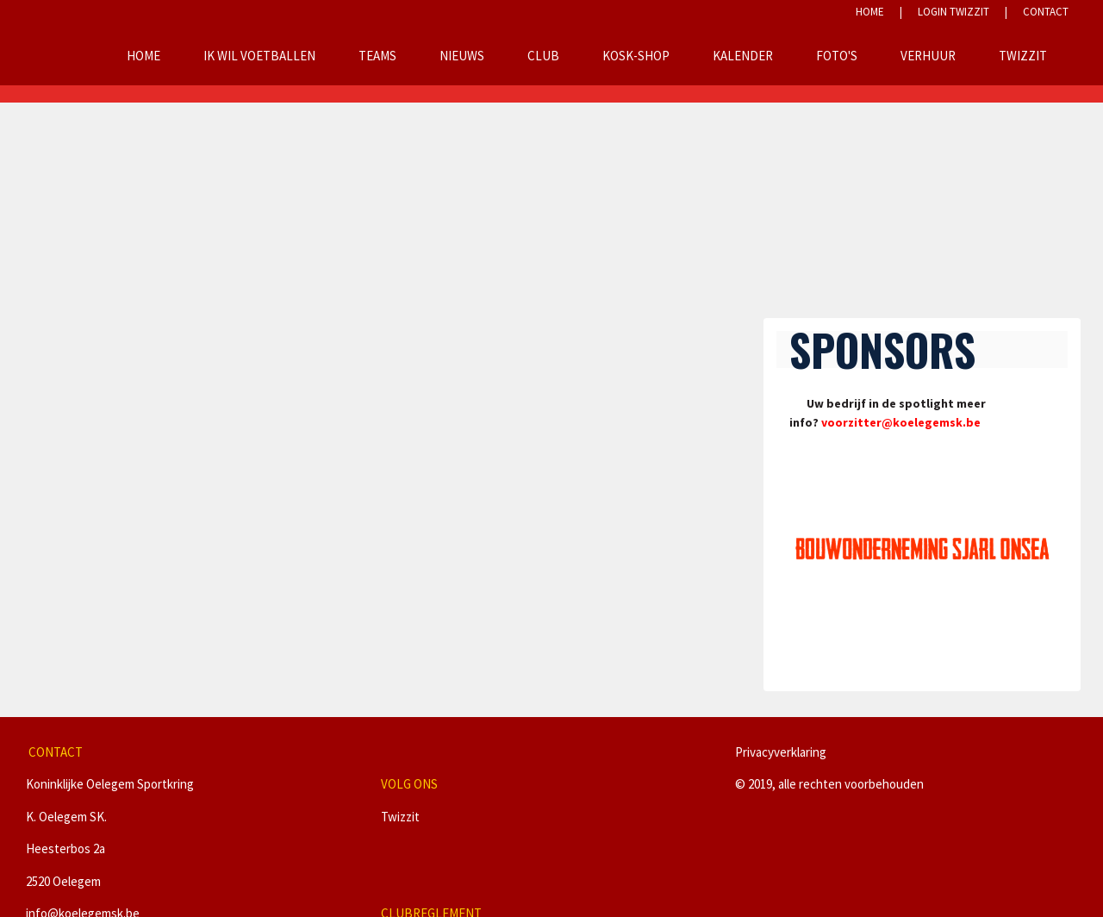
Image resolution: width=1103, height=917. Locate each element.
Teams (377, 55)
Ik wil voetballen (259, 55)
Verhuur (928, 55)
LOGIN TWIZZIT (953, 11)
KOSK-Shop (636, 55)
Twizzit (1023, 55)
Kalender (743, 55)
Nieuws (461, 55)
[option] (922, 549)
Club (543, 55)
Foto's (836, 55)
